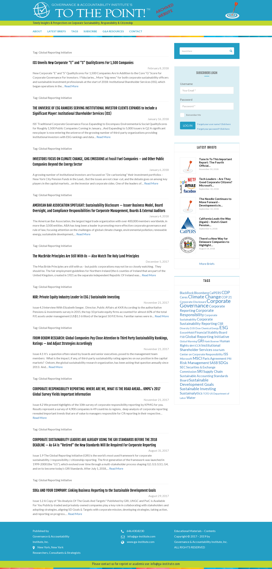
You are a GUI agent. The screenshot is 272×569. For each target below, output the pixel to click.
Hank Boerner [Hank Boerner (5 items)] (211, 341)
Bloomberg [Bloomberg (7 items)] (201, 293)
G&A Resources (113, 31)
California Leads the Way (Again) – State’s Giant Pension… (215, 222)
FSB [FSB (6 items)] (182, 336)
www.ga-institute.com (140, 541)
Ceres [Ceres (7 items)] (184, 297)
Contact (135, 31)
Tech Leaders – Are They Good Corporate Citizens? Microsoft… (215, 182)
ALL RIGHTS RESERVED (189, 547)
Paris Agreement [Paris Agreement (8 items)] (214, 358)
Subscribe (90, 31)
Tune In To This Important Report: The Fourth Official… (215, 162)
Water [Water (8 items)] (191, 398)
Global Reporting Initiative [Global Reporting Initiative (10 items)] (207, 336)
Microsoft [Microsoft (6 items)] (186, 358)
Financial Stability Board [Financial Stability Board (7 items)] (211, 332)
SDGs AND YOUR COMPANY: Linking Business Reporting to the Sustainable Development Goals (94, 490)
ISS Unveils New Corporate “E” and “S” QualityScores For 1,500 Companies (83, 63)
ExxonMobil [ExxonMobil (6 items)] (187, 332)
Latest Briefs (56, 31)
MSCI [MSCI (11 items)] (197, 358)
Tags (74, 31)
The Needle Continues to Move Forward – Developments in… (215, 202)
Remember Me (190, 115)
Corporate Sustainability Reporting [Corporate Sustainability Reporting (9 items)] (198, 321)
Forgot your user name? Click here (214, 124)
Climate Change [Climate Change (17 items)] (204, 296)
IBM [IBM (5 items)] (191, 345)
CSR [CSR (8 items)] (220, 324)
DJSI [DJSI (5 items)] (192, 328)
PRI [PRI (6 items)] (229, 358)
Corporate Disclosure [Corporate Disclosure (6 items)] (193, 301)
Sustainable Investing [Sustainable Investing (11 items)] (198, 388)
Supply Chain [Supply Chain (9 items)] (213, 371)
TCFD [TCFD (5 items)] (206, 393)
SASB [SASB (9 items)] (214, 363)
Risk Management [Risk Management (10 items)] (194, 362)
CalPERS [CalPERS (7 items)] (215, 293)
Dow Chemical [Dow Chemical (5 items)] (203, 328)
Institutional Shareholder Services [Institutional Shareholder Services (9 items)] (200, 347)
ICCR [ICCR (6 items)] (197, 345)
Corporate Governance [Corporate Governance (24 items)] (205, 303)
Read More (71, 86)
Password (186, 99)
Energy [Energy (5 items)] (215, 328)
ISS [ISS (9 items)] (225, 354)
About (37, 31)
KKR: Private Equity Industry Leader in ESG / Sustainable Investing (76, 297)
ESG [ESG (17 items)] (223, 327)
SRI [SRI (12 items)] (200, 371)
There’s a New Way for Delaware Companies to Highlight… (214, 242)
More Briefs (206, 263)
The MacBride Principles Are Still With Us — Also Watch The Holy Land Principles (86, 256)
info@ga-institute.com (141, 536)
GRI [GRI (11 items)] (201, 340)
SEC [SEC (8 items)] (183, 367)
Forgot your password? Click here (213, 129)
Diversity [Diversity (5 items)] (184, 328)
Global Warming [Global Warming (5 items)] (188, 341)
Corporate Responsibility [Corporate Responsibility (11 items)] (197, 312)
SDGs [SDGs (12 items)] (223, 362)
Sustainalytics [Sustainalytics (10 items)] (191, 393)
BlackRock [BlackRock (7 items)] (187, 293)
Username (186, 83)
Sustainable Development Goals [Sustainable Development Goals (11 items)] (197, 382)
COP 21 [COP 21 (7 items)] (226, 297)
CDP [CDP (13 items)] (226, 292)
